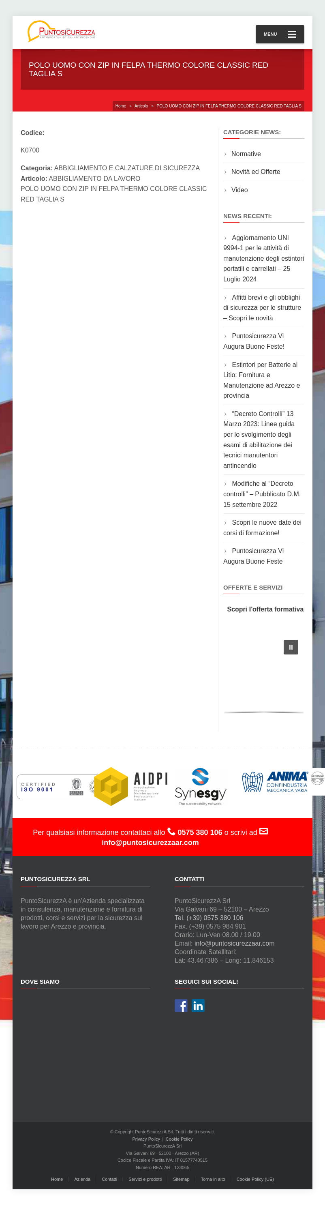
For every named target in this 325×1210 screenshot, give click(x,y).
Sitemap (181, 1179)
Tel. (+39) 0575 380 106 (209, 917)
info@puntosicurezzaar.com (235, 943)
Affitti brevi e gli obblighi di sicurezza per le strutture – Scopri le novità (262, 308)
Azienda (82, 1179)
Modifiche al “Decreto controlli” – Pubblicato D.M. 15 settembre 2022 (262, 494)
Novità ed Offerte (255, 171)
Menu (280, 34)
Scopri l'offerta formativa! (269, 609)
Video (239, 190)
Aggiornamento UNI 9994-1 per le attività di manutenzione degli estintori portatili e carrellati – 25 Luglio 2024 (263, 258)
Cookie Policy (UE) (255, 1179)
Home (120, 106)
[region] (263, 674)
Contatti (109, 1179)
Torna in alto (213, 1179)
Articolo (141, 106)
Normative (246, 153)
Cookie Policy (179, 1139)
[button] (291, 647)
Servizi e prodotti (145, 1179)
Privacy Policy (146, 1139)
